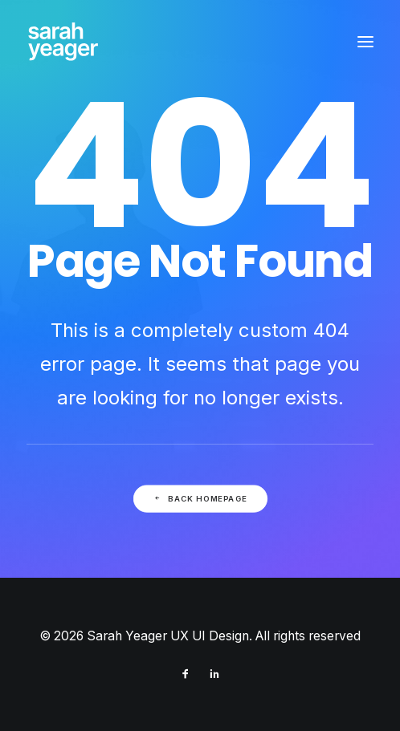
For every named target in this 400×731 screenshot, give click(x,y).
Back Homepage (200, 498)
